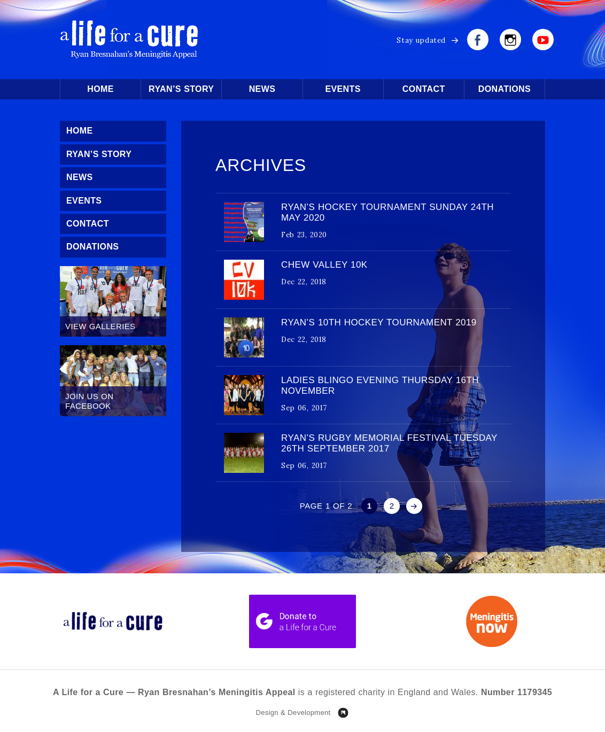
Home (100, 89)
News (262, 89)
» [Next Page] (414, 506)
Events (342, 89)
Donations (504, 89)
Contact (423, 89)
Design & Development (292, 712)
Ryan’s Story (181, 89)
